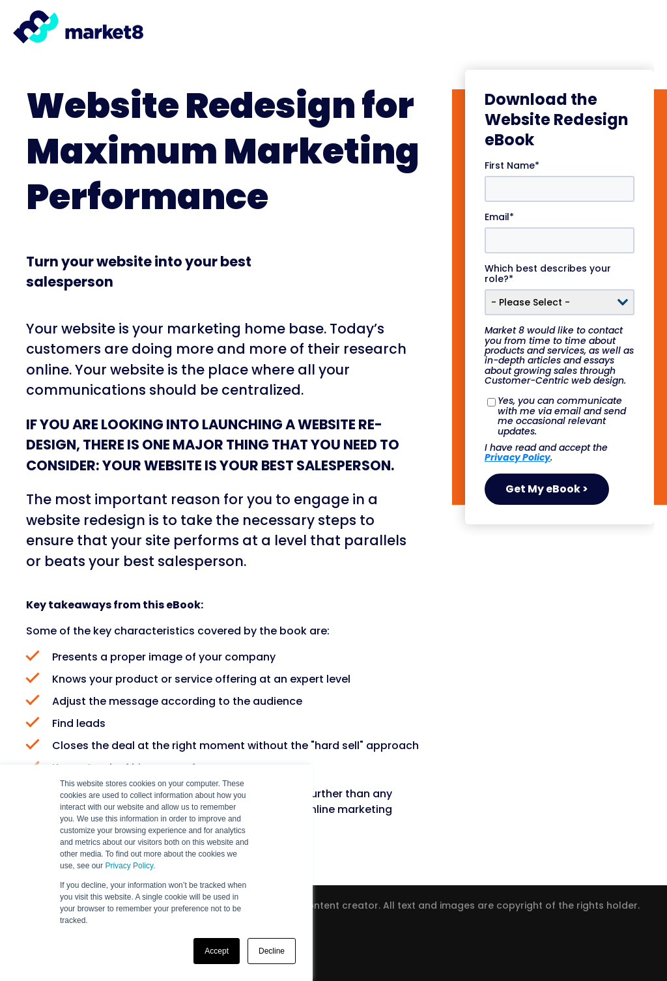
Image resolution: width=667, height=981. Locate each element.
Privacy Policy (517, 456)
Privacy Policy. (130, 865)
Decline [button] (272, 951)
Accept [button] (217, 951)
